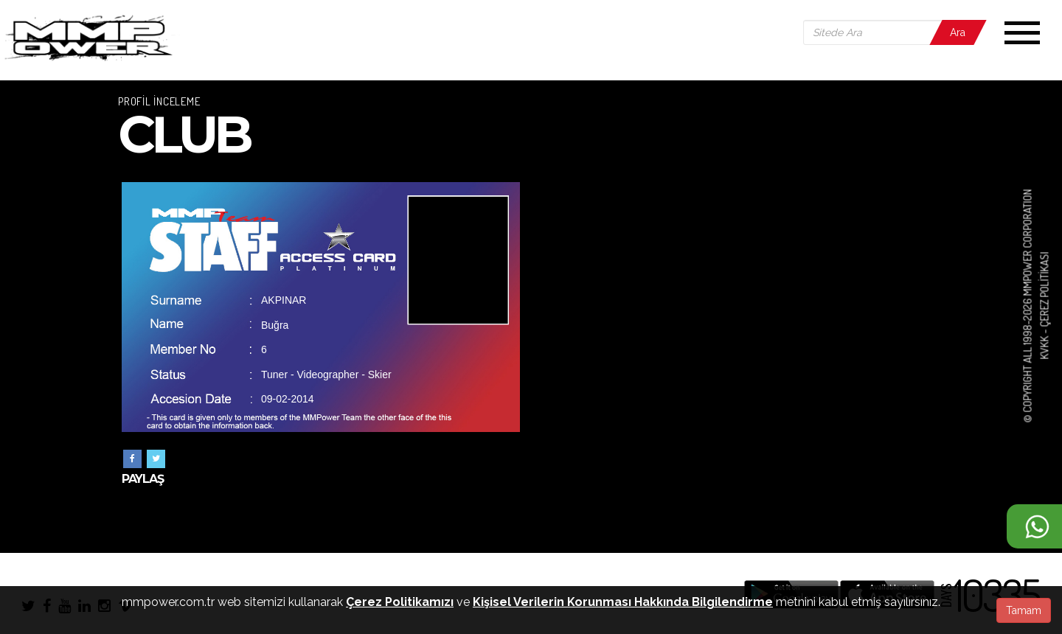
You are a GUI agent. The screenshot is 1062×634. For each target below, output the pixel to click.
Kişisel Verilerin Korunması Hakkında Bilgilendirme (623, 602)
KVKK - (1044, 343)
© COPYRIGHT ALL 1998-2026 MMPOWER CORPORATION (1028, 306)
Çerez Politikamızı (400, 602)
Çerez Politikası (1044, 289)
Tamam (1023, 610)
